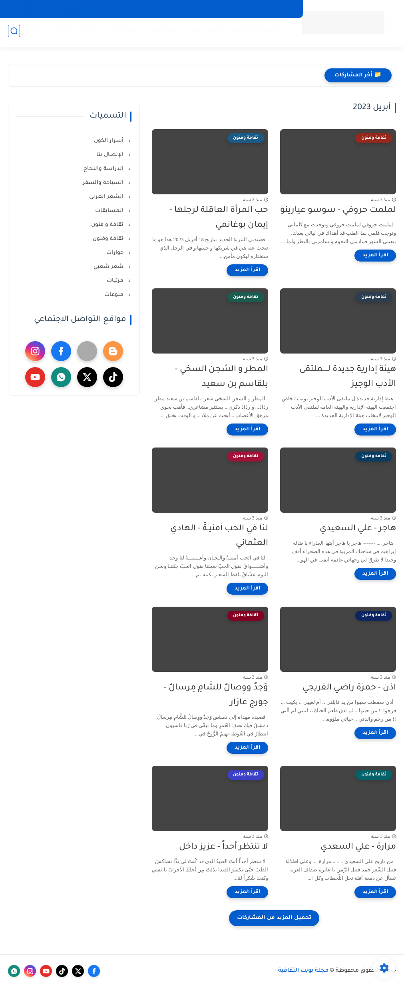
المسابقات (167, 9)
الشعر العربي (202, 32)
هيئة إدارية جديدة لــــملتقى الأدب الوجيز (347, 377)
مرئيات (116, 281)
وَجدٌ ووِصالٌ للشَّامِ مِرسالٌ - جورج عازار (216, 695)
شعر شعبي (160, 32)
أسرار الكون (232, 9)
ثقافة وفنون (120, 32)
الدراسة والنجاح (104, 169)
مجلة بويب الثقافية (303, 971)
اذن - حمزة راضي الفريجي (349, 688)
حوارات (86, 32)
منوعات (199, 9)
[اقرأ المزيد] (375, 256)
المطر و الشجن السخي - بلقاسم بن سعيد (221, 377)
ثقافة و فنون (108, 225)
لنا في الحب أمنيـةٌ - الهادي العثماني (219, 536)
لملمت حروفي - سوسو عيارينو (338, 210)
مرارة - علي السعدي (358, 847)
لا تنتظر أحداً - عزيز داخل (223, 847)
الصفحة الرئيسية (251, 32)
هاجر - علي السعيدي (358, 528)
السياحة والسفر (275, 9)
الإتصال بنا (132, 9)
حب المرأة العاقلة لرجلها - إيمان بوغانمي (218, 218)
